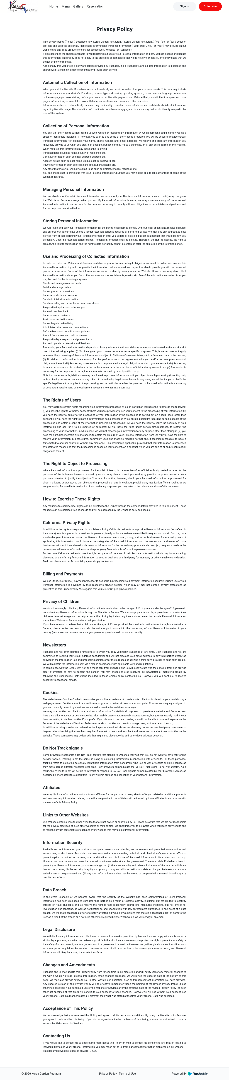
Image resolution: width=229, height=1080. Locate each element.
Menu (66, 6)
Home (53, 6)
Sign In (184, 6)
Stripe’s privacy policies (123, 589)
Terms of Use (127, 1073)
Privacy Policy (108, 1073)
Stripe (68, 581)
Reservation (95, 6)
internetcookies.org (162, 723)
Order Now (210, 6)
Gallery (78, 6)
